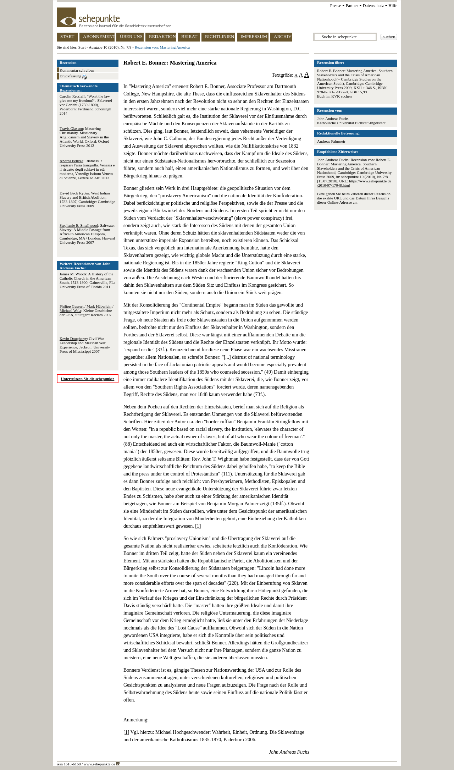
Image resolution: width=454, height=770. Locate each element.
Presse (335, 5)
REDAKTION (162, 36)
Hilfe (392, 5)
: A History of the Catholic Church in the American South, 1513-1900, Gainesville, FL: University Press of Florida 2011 (87, 280)
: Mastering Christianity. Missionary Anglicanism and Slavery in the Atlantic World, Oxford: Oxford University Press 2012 (84, 137)
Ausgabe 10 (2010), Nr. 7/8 (110, 47)
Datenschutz (373, 5)
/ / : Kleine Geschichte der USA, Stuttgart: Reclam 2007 (87, 310)
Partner (352, 5)
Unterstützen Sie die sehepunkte (88, 378)
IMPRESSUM (253, 36)
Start (82, 47)
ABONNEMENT (99, 36)
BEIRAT (189, 36)
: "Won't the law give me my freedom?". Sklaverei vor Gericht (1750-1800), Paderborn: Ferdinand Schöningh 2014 (86, 104)
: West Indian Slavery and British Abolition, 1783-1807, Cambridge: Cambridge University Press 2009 (87, 199)
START (67, 36)
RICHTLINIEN (219, 36)
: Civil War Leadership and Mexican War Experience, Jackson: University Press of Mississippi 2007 (85, 344)
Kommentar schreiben (77, 70)
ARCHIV (283, 36)
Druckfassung (73, 76)
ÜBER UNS (131, 36)
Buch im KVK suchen (334, 96)
